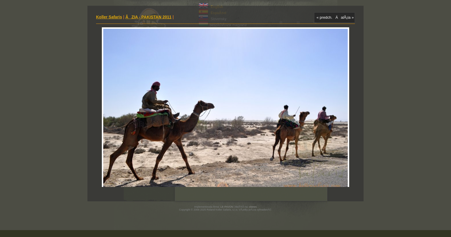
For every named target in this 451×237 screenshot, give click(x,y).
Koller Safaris (109, 17)
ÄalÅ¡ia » (344, 17)
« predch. (324, 17)
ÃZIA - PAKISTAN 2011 (148, 17)
